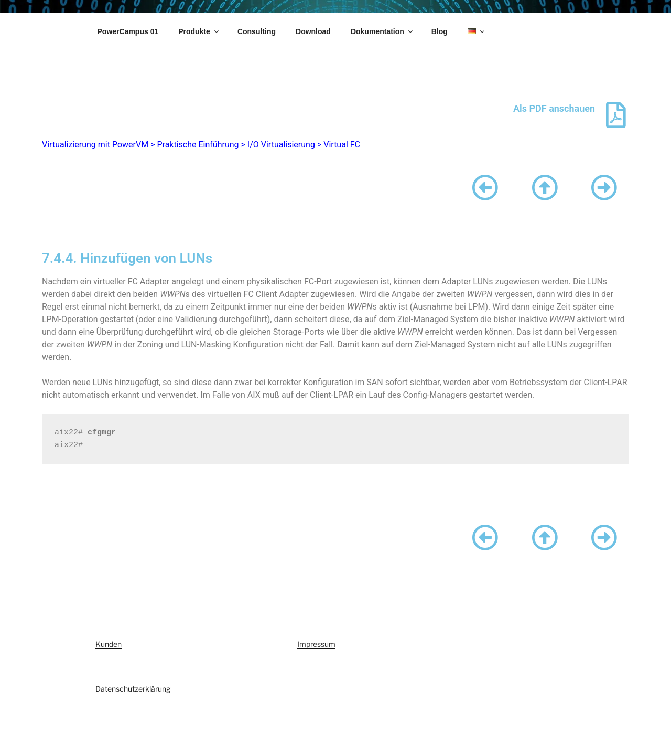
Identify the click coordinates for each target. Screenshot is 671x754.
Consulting (256, 31)
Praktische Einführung (198, 145)
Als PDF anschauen (554, 108)
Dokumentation (382, 31)
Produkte (199, 31)
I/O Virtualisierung (281, 145)
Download (313, 31)
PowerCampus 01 (128, 31)
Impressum (316, 644)
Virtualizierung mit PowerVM (95, 145)
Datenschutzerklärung (132, 688)
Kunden (108, 644)
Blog (439, 31)
